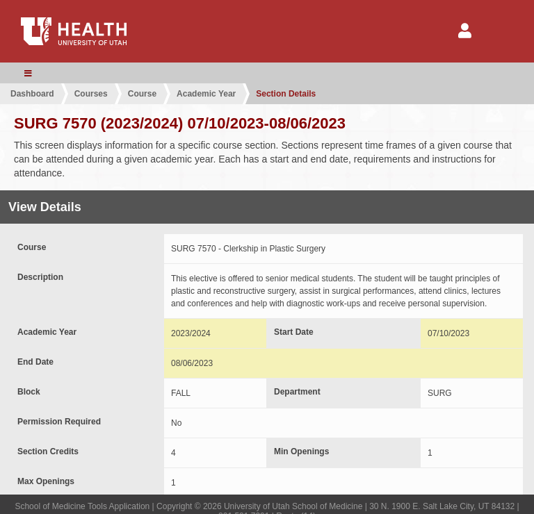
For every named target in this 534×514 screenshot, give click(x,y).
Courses (91, 94)
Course (142, 94)
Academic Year (206, 94)
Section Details (286, 94)
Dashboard (32, 94)
